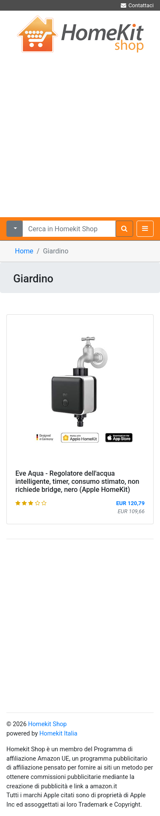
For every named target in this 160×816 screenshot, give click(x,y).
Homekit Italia (58, 733)
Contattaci (137, 5)
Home (24, 251)
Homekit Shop (47, 724)
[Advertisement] (80, 133)
